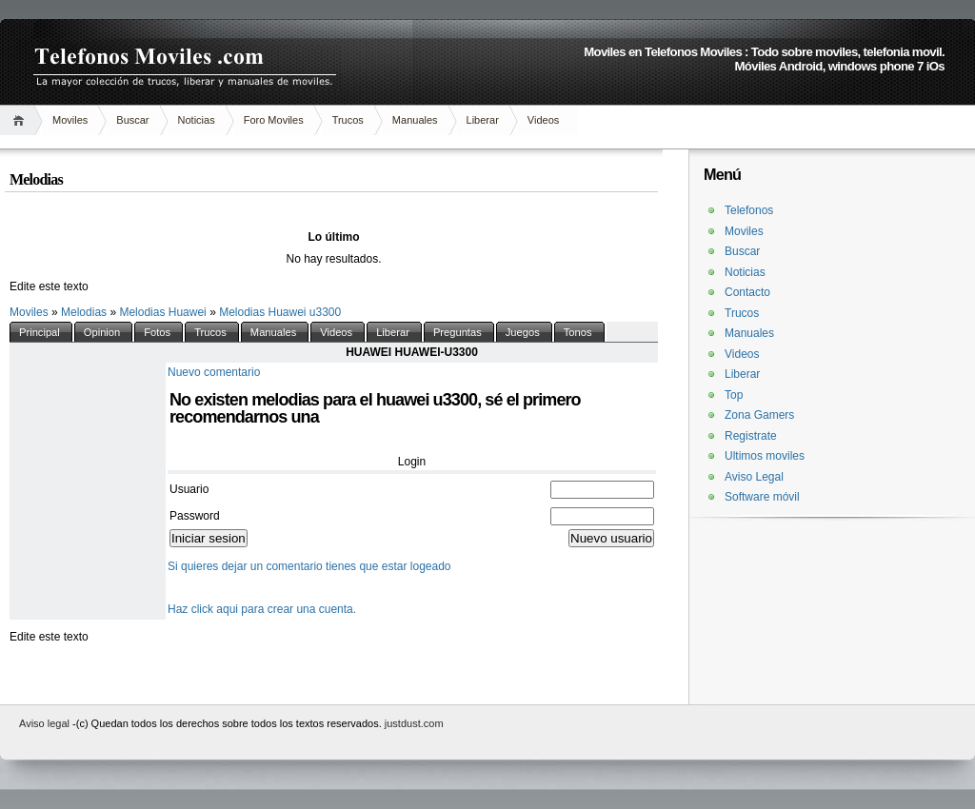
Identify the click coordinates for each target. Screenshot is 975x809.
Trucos (348, 120)
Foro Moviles (274, 120)
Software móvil (762, 496)
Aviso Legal (754, 476)
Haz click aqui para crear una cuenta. (262, 609)
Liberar (483, 120)
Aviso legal (45, 723)
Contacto (747, 292)
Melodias (85, 312)
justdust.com (414, 723)
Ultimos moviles (765, 456)
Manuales (415, 120)
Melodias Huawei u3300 (280, 312)
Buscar (132, 120)
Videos (543, 120)
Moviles (70, 120)
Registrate (751, 436)
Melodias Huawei (164, 312)
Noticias (196, 120)
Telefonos (749, 210)
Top (734, 395)
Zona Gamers (759, 415)
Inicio (21, 120)
